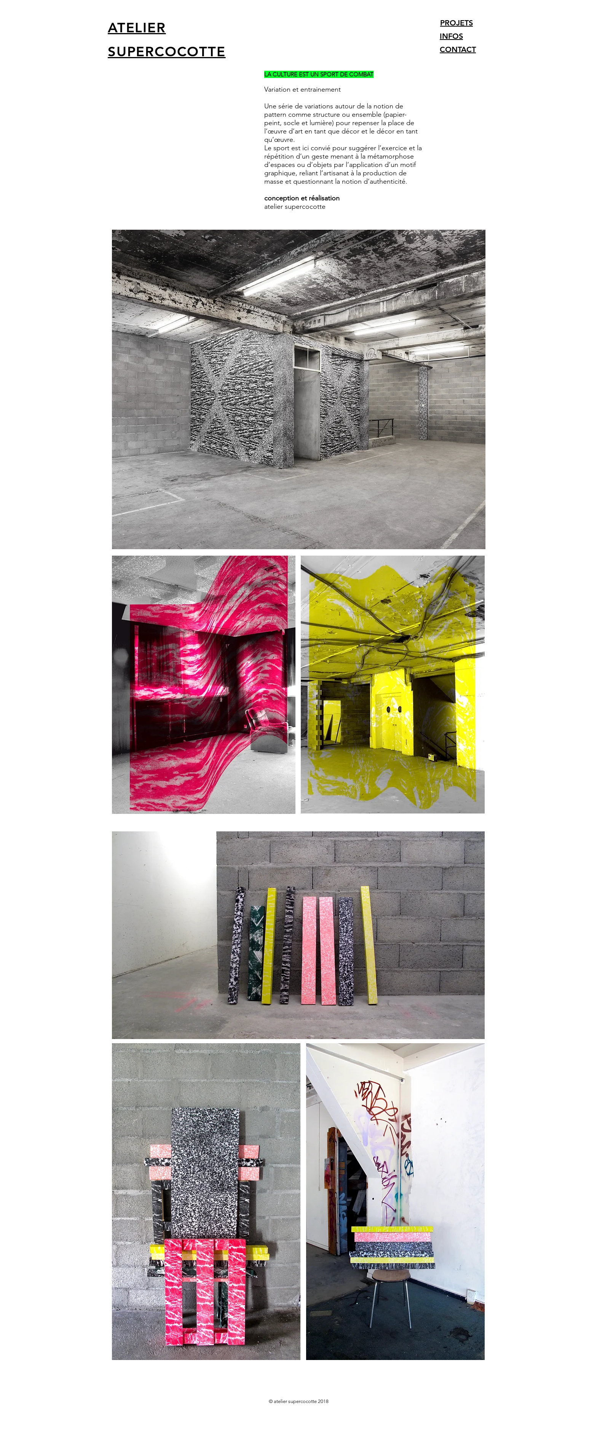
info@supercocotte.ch (144, 1420)
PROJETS (456, 22)
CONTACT (458, 49)
